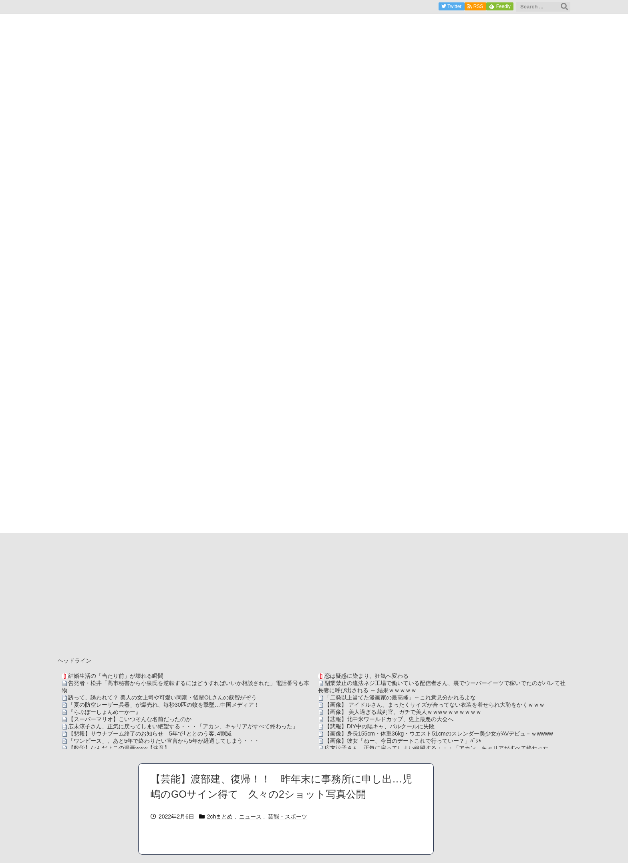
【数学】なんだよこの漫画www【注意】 (119, 748)
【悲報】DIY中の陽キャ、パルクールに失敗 (379, 726)
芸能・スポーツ (287, 816)
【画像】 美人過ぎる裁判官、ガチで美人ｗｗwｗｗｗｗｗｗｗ (402, 712)
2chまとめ (220, 816)
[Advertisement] (314, 593)
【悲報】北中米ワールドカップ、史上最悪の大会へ (388, 719)
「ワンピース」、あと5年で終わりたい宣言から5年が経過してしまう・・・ (164, 741)
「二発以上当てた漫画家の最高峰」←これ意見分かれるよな (400, 697)
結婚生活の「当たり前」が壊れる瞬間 (115, 676)
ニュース (250, 816)
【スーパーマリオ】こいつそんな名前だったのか (129, 719)
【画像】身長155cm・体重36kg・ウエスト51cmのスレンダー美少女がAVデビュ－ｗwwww (438, 733)
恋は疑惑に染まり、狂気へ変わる (366, 676)
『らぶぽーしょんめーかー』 (104, 712)
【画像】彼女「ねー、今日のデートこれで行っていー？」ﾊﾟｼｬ (402, 741)
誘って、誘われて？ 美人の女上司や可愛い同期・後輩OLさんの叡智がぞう (162, 697)
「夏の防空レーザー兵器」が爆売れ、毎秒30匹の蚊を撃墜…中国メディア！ (164, 704)
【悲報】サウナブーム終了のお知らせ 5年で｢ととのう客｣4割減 (149, 733)
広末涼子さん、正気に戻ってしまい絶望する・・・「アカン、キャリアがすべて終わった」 (183, 726)
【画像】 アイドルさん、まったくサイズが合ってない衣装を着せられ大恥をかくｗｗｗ (434, 704)
